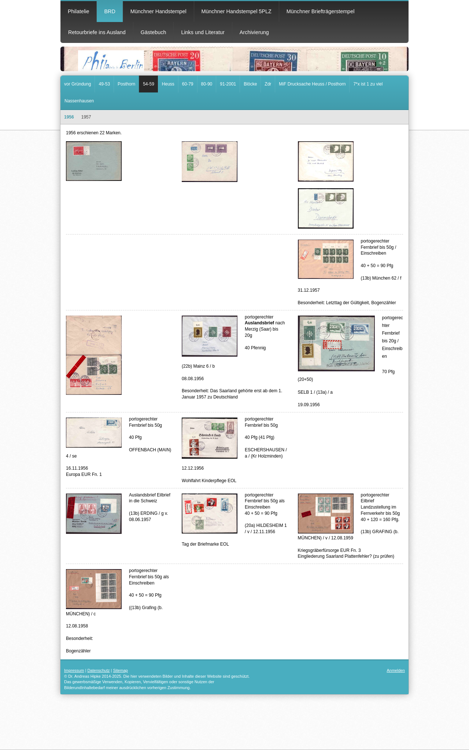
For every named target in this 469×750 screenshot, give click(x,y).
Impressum (74, 670)
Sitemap (120, 670)
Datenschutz (98, 670)
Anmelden (396, 670)
